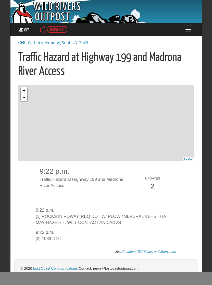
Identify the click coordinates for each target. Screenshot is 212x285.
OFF (23, 30)
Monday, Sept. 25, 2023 (66, 42)
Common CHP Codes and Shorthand (149, 251)
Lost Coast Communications (55, 268)
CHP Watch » (30, 42)
